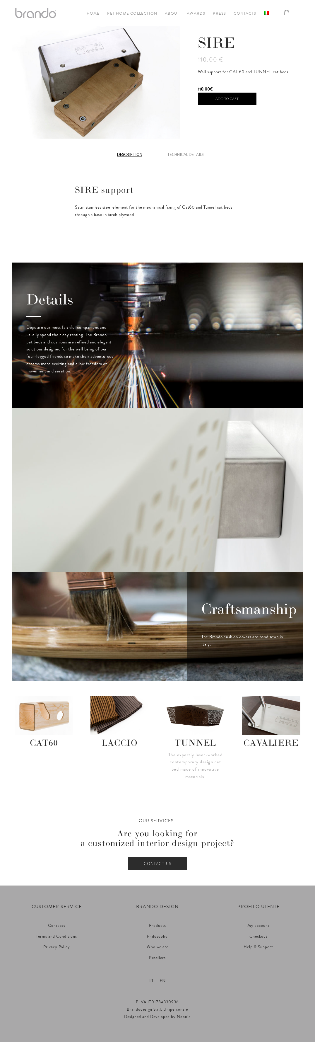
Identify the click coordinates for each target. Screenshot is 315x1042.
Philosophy (157, 936)
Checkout (258, 936)
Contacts (56, 926)
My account (258, 926)
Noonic (184, 1017)
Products (157, 926)
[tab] (130, 156)
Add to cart (227, 98)
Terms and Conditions (56, 936)
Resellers (157, 958)
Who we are (157, 947)
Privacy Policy (56, 947)
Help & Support (258, 947)
